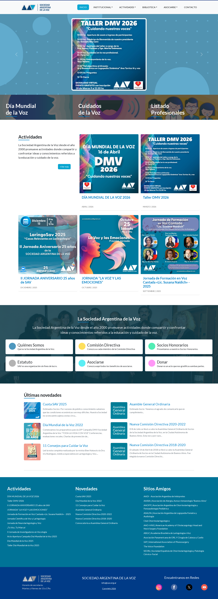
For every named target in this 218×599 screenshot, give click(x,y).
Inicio (83, 7)
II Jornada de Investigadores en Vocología (27, 532)
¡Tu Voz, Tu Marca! (16, 527)
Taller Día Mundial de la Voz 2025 (23, 545)
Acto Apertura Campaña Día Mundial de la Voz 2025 (32, 536)
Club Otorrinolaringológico (157, 520)
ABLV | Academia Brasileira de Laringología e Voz (167, 533)
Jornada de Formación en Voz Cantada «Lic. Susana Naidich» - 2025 (39, 514)
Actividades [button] (126, 7)
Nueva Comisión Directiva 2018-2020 (93, 518)
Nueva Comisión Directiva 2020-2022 (93, 514)
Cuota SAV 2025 (83, 496)
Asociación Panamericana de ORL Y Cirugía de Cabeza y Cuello (173, 537)
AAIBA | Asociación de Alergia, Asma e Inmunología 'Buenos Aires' (175, 500)
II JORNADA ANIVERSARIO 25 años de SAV (28, 505)
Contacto (190, 7)
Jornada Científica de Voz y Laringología (26, 518)
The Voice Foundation (154, 546)
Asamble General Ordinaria (88, 509)
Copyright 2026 (109, 588)
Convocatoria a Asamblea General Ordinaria (96, 523)
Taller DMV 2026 (15, 500)
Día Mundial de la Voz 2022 (88, 500)
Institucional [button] (102, 7)
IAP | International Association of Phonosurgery (166, 542)
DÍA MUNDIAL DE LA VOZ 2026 (23, 496)
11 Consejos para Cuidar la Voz (90, 505)
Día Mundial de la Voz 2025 (20, 540)
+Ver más (64, 166)
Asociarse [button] (170, 7)
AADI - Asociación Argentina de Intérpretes (164, 496)
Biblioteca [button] (148, 7)
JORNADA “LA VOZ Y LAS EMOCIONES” (27, 509)
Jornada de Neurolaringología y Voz (24, 523)
